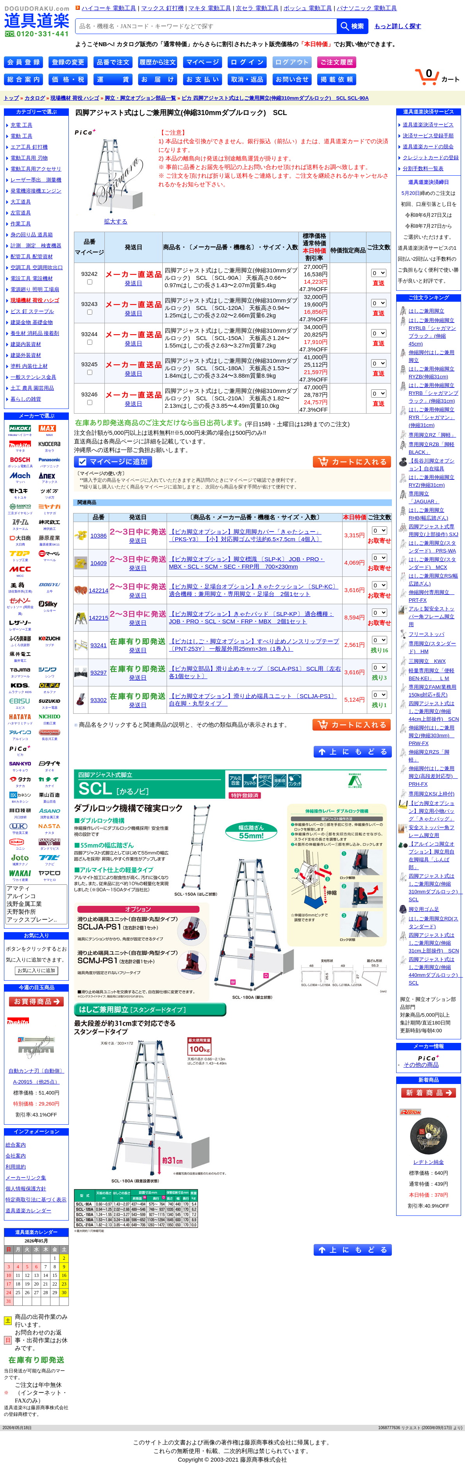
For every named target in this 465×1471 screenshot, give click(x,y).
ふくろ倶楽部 (20, 645)
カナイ (49, 786)
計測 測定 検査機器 (33, 245)
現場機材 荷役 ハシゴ (74, 98)
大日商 (20, 544)
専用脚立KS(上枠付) (431, 794)
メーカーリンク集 (25, 1178)
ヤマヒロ (49, 880)
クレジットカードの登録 (429, 157)
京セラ (49, 450)
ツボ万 (49, 497)
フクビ (49, 864)
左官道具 (18, 213)
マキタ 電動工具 (210, 8)
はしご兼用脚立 (426, 311)
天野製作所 (36, 912)
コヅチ (49, 645)
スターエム (20, 529)
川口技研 (20, 817)
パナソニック (49, 466)
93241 (98, 645)
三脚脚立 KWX (427, 661)
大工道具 (18, 202)
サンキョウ (20, 770)
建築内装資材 (23, 344)
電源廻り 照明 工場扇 (32, 289)
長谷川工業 (49, 739)
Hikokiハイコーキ (20, 435)
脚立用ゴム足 (424, 909)
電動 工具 (19, 136)
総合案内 (15, 1145)
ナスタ (49, 833)
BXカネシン (20, 801)
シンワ (49, 676)
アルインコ (20, 739)
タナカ (20, 786)
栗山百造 (49, 801)
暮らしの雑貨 (23, 399)
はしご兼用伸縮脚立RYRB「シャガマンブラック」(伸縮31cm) (433, 393)
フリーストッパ (426, 634)
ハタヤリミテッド (20, 723)
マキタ (20, 450)
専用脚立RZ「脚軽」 (432, 435)
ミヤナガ (49, 513)
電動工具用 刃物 (27, 158)
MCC (19, 576)
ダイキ (49, 770)
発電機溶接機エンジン (33, 191)
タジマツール (20, 676)
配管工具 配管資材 (29, 256)
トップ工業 (20, 560)
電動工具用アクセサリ (33, 169)
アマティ (36, 889)
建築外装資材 (23, 355)
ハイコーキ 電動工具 (109, 8)
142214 (98, 590)
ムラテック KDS (20, 692)
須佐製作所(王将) (20, 591)
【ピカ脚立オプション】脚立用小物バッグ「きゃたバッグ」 (431, 811)
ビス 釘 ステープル (30, 311)
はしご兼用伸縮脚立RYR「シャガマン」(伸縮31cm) (432, 417)
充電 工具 (19, 125)
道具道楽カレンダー (28, 1211)
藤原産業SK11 (49, 544)
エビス (20, 707)
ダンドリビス (49, 848)
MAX (49, 435)
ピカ (20, 754)
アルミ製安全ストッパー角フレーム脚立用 (431, 616)
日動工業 (49, 723)
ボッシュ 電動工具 (308, 8)
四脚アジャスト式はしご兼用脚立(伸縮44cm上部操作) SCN (434, 711)
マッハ (20, 482)
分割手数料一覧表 (421, 168)
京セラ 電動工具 (257, 8)
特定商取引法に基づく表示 (35, 1200)
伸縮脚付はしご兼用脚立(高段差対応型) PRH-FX (433, 776)
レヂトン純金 (428, 1162)
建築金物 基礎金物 (29, 322)
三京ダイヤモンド (20, 513)
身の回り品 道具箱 (29, 235)
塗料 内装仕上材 (27, 366)
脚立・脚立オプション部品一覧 (140, 98)
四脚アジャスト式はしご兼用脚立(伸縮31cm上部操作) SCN (434, 943)
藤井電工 (20, 661)
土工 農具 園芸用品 (30, 388)
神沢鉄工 (49, 529)
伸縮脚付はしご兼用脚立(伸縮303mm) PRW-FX (431, 735)
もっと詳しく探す (397, 26)
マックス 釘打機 (162, 8)
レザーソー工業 (20, 629)
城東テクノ (20, 864)
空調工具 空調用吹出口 (34, 267)
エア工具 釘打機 (27, 147)
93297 (98, 672)
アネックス (49, 482)
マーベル (49, 560)
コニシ (20, 848)
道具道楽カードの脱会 (426, 146)
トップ (11, 98)
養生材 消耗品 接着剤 (32, 333)
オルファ (49, 692)
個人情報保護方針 (25, 1189)
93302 (98, 700)
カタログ (35, 98)
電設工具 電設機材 (29, 278)
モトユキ (20, 497)
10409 (98, 563)
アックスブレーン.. (36, 920)
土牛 (50, 591)
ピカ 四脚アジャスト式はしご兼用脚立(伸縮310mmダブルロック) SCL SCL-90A (275, 98)
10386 (98, 535)
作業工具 (18, 224)
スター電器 (49, 707)
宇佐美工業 (20, 833)
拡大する (116, 218)
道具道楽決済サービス (426, 125)
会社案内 (15, 1156)
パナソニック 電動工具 (367, 8)
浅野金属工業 (49, 817)
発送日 (133, 280)
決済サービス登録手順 (426, 136)
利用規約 (15, 1167)
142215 (98, 617)
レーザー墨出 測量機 (33, 180)
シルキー (49, 610)
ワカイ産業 (20, 880)
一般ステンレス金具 (31, 377)
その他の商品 (421, 1064)
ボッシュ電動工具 (20, 466)
